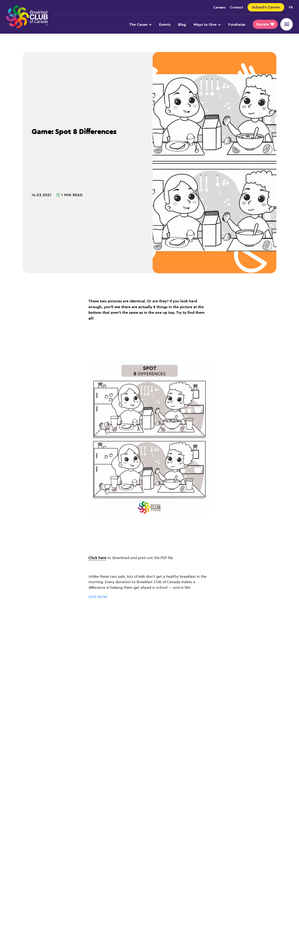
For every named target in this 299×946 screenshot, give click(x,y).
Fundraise (236, 24)
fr (291, 7)
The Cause (140, 24)
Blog (182, 24)
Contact (236, 7)
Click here (97, 557)
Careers (219, 7)
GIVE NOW (97, 596)
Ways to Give (207, 24)
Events (164, 24)
